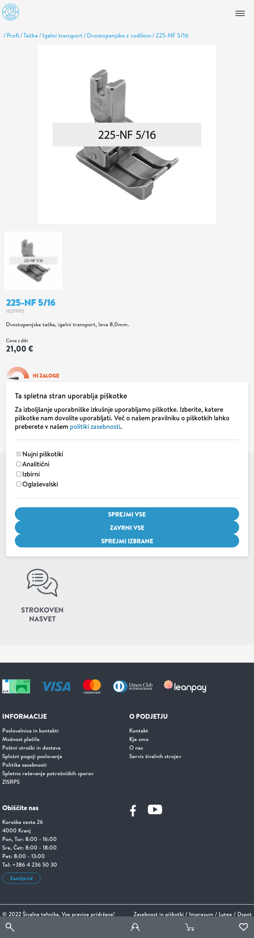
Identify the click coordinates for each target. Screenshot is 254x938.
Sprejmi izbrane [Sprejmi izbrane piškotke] (127, 541)
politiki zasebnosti (95, 426)
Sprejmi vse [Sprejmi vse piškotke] (127, 514)
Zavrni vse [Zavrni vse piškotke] (127, 527)
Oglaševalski (40, 484)
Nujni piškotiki (42, 454)
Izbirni (31, 474)
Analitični (35, 464)
